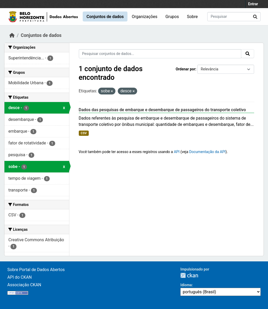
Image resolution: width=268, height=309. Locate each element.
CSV (84, 133)
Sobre (192, 16)
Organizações (145, 16)
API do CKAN (19, 277)
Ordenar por (185, 69)
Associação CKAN (24, 284)
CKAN (189, 275)
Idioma (186, 285)
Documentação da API (207, 152)
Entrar (253, 4)
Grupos (172, 16)
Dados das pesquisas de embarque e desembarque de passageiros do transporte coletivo (162, 109)
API (177, 152)
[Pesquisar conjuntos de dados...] (234, 16)
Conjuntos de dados (105, 16)
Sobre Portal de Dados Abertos (36, 269)
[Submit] (255, 16)
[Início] (12, 35)
